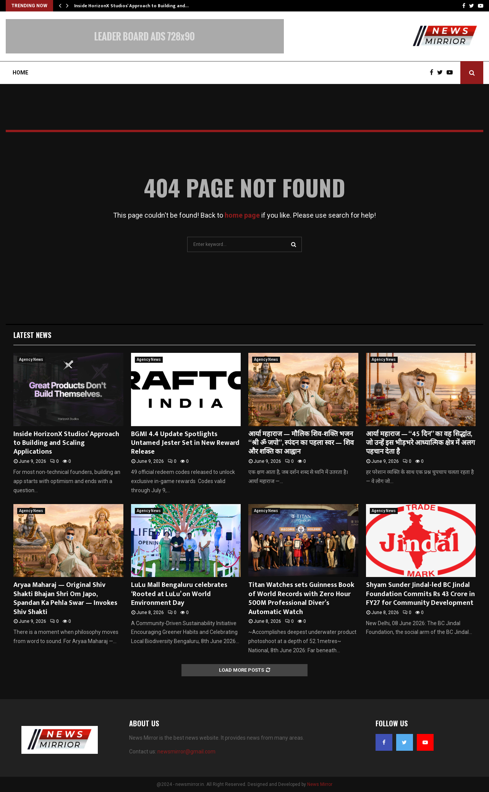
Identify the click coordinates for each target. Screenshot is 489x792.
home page (242, 215)
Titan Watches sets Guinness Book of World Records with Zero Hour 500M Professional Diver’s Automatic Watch (301, 598)
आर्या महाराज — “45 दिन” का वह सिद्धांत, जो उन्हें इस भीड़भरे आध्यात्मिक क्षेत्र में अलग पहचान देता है (420, 443)
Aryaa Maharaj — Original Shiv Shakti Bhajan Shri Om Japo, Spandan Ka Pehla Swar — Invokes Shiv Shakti (65, 598)
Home (20, 73)
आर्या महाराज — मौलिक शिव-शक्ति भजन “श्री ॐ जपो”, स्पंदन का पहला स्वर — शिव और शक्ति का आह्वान (301, 443)
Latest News (32, 335)
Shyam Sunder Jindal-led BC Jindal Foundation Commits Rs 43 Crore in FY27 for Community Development (420, 594)
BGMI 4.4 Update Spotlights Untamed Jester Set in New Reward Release (185, 443)
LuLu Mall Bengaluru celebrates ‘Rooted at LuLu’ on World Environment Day (179, 594)
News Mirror (319, 784)
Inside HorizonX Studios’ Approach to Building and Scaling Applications (66, 443)
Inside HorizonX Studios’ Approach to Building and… (131, 6)
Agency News (31, 359)
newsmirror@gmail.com (186, 751)
